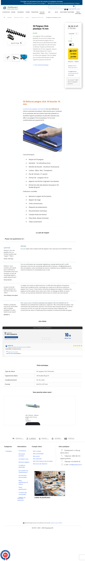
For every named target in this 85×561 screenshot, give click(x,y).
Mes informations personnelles (43, 461)
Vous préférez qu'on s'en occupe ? (52, 3)
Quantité (71, 34)
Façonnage (20, 12)
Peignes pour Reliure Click (37, 17)
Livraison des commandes (23, 494)
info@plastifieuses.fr (75, 465)
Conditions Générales (22, 467)
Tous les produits (42, 12)
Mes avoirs (36, 456)
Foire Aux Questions (20, 528)
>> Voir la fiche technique (40, 65)
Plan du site (22, 525)
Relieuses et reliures (18, 17)
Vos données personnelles (23, 477)
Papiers (28, 12)
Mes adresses (37, 458)
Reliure (13, 12)
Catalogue (9, 17)
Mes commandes (38, 453)
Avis (49, 12)
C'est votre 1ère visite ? (72, 9)
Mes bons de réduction (40, 463)
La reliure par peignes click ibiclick (34, 109)
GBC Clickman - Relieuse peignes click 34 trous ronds (32, 417)
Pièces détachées (78, 12)
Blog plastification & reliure (23, 483)
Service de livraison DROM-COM (24, 520)
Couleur (70, 41)
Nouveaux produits (22, 455)
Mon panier (71, 12)
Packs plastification (23, 489)
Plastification (6, 12)
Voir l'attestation (11, 337)
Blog (56, 12)
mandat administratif (73, 74)
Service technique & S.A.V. (22, 507)
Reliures (27, 17)
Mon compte (63, 12)
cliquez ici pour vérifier (56, 551)
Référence (70, 62)
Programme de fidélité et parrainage (23, 514)
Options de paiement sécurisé (22, 500)
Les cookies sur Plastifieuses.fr (23, 472)
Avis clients (42, 322)
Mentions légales (24, 463)
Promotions (34, 12)
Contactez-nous (23, 459)
